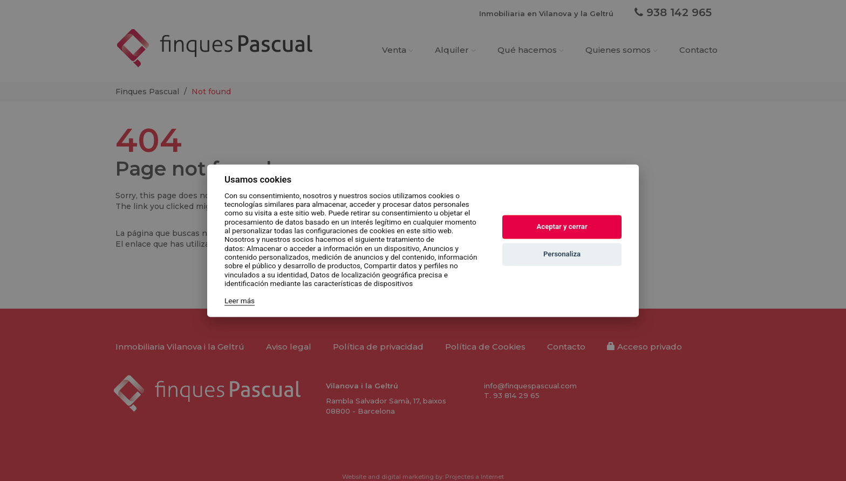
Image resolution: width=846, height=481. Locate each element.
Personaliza (562, 254)
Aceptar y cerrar (562, 227)
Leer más (239, 301)
